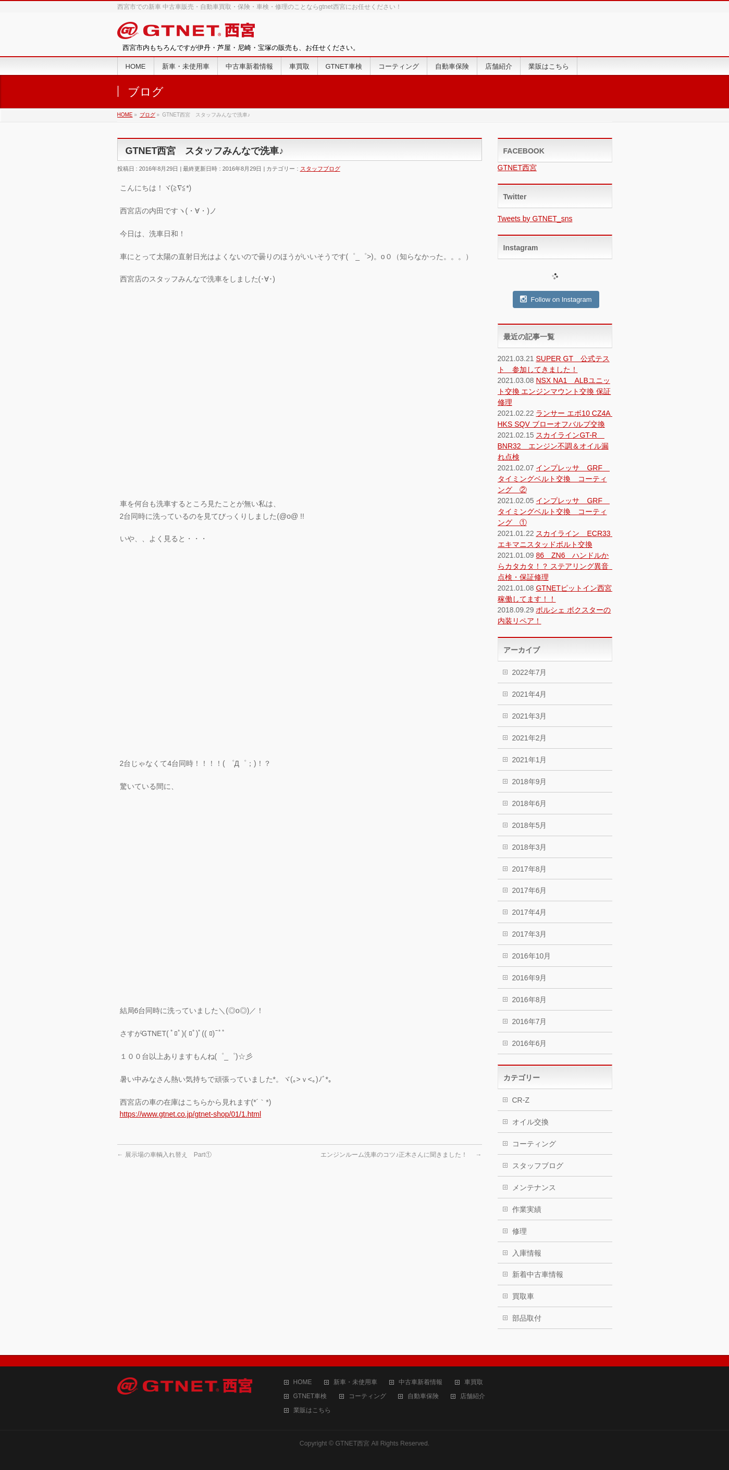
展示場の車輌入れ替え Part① (164, 1154)
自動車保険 (423, 1396)
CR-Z (520, 1100)
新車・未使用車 (355, 1382)
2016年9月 (529, 978)
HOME (302, 1382)
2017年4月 (529, 912)
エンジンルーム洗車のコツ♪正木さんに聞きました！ (400, 1154)
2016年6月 (529, 1043)
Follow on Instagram (555, 299)
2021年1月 (529, 760)
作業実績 (526, 1209)
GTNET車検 (310, 1396)
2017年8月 (529, 869)
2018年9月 (529, 781)
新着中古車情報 (537, 1274)
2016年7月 (529, 1021)
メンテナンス (534, 1187)
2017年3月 (529, 934)
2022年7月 (529, 672)
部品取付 (526, 1318)
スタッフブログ (320, 168)
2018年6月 (529, 803)
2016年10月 (531, 956)
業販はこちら (312, 1410)
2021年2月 (529, 738)
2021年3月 (529, 716)
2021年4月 (529, 694)
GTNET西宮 (517, 167)
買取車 (523, 1296)
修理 (519, 1231)
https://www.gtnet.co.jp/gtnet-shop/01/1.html (191, 1114)
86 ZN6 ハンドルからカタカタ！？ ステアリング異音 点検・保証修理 (557, 566)
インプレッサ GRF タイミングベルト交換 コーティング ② (554, 479)
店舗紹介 (472, 1396)
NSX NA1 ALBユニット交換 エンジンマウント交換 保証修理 (554, 391)
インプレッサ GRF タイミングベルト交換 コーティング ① (554, 511)
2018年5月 (529, 825)
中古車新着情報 (420, 1382)
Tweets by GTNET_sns (535, 218)
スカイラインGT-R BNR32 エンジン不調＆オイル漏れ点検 (553, 446)
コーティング (534, 1144)
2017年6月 (529, 890)
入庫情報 (526, 1253)
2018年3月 (529, 847)
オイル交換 (530, 1122)
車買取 (473, 1382)
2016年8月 (529, 999)
